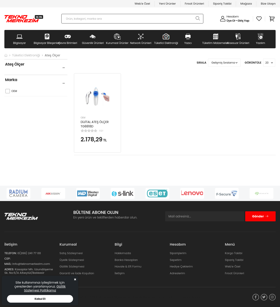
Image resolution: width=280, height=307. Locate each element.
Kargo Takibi (233, 253)
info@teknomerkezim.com (31, 264)
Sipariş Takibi (222, 4)
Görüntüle (253, 63)
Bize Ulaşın (268, 4)
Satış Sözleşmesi (71, 253)
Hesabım (233, 16)
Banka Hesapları (126, 260)
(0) (101, 131)
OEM (83, 117)
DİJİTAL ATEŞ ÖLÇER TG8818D (95, 124)
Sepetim (176, 260)
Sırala (201, 63)
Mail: (8, 264)
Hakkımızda (123, 253)
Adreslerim (177, 273)
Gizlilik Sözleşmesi (72, 266)
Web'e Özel (142, 4)
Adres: (9, 269)
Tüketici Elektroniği (26, 55)
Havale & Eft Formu (128, 266)
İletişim (120, 273)
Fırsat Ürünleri (194, 4)
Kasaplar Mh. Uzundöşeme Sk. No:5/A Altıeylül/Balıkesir (28, 271)
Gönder (260, 216)
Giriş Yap (243, 21)
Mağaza (246, 4)
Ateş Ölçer (52, 55)
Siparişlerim (178, 253)
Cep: (7, 259)
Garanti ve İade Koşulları (77, 273)
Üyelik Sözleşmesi (72, 260)
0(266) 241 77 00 (29, 253)
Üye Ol (231, 21)
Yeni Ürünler (167, 4)
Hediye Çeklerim (181, 266)
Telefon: (10, 253)
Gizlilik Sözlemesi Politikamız (45, 288)
